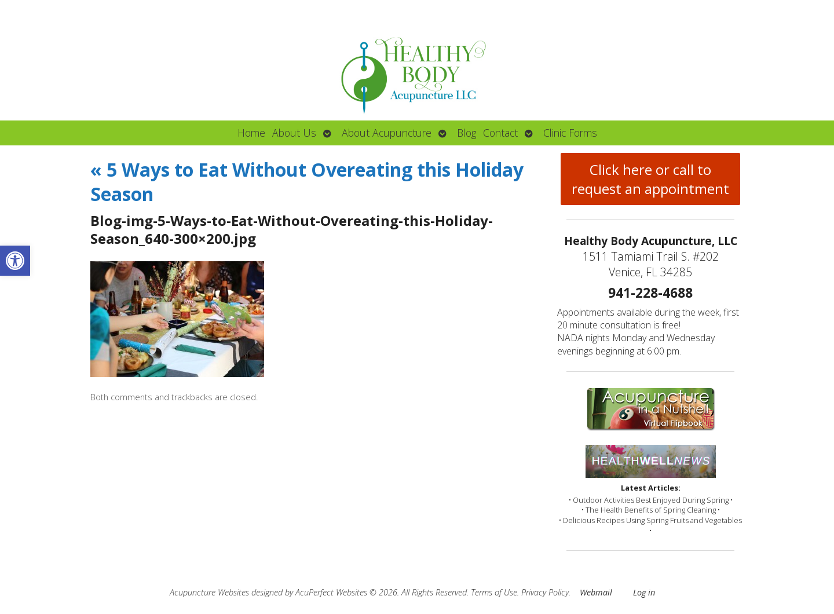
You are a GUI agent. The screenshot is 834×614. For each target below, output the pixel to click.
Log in (644, 592)
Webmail (596, 592)
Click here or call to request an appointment (650, 179)
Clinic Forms (570, 133)
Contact (500, 133)
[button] (15, 261)
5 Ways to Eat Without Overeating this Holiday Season (307, 181)
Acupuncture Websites (209, 592)
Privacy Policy (545, 592)
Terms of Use (494, 592)
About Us (294, 133)
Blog (466, 133)
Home (251, 133)
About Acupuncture (386, 133)
